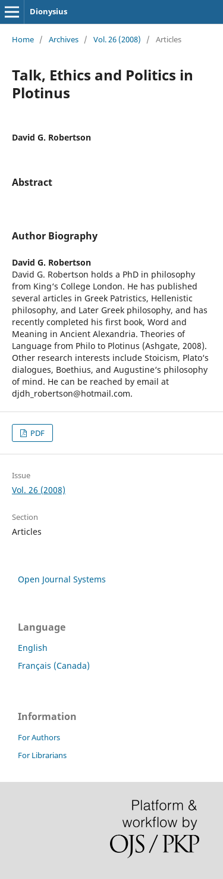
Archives (63, 39)
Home (23, 39)
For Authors (39, 737)
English (33, 647)
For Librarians (42, 755)
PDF (37, 433)
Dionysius (48, 11)
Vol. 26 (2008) (117, 39)
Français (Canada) (54, 665)
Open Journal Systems (62, 579)
